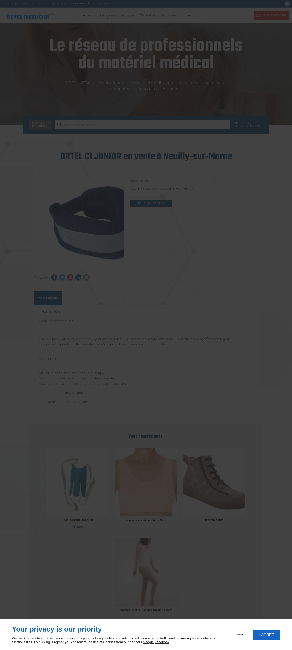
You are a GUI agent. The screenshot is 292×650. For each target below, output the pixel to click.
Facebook (162, 642)
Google (148, 642)
